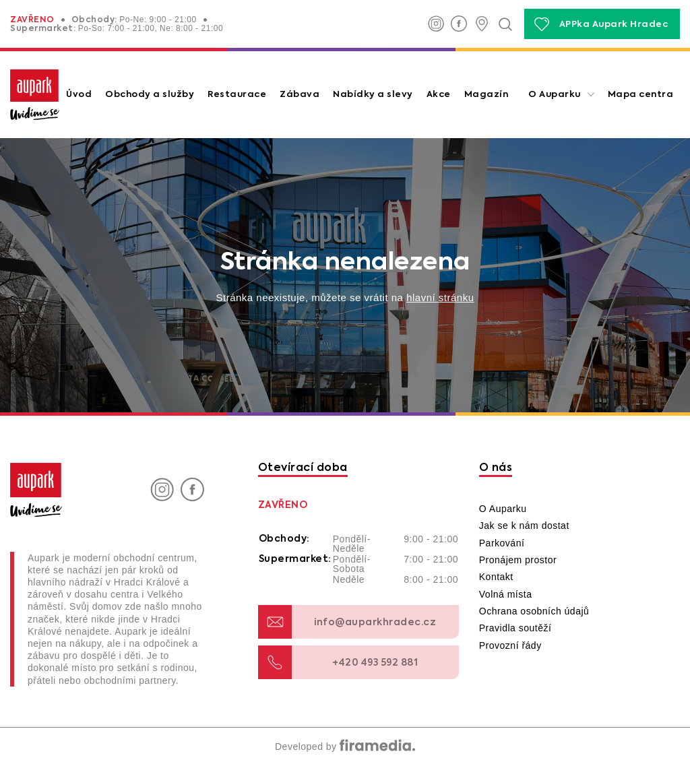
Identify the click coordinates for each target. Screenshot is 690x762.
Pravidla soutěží (515, 628)
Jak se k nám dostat (524, 525)
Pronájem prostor (518, 559)
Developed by (345, 746)
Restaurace (237, 94)
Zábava (299, 94)
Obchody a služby (149, 94)
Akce (439, 94)
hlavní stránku (440, 297)
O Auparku (554, 94)
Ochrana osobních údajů (534, 611)
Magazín (486, 94)
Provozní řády (510, 645)
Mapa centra (641, 94)
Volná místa (505, 594)
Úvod (79, 94)
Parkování (502, 543)
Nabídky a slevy (373, 94)
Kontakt (496, 576)
